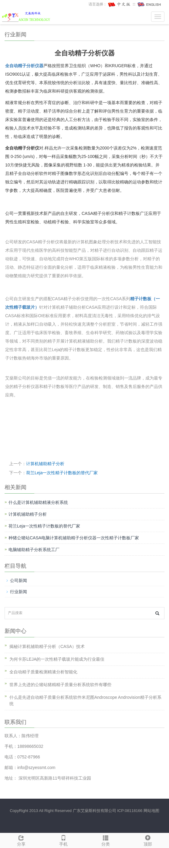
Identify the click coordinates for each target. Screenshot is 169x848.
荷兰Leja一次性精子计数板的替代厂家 (62, 472)
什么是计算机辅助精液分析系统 (38, 502)
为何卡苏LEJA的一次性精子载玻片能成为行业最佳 (56, 659)
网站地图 (151, 810)
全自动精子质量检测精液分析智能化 (43, 671)
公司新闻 (18, 580)
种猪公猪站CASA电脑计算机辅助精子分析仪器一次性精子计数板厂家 (73, 537)
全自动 (11, 65)
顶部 (148, 839)
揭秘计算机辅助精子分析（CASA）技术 (47, 646)
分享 (21, 839)
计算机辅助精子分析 (45, 463)
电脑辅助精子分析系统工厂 (33, 549)
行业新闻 (18, 591)
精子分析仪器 (30, 65)
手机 (63, 839)
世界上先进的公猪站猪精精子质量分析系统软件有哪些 (60, 684)
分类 (106, 839)
